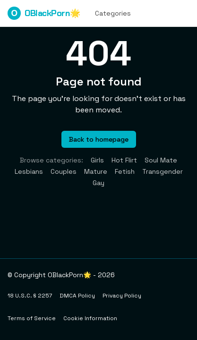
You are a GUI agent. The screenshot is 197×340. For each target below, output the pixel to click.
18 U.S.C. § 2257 (30, 295)
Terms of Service (32, 318)
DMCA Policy (77, 295)
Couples (64, 171)
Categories (113, 13)
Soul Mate (161, 160)
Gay (98, 182)
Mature (95, 171)
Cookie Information (90, 318)
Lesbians (29, 171)
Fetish (125, 171)
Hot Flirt (124, 160)
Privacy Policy (122, 295)
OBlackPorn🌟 (44, 13)
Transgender (162, 171)
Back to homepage (98, 139)
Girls (97, 160)
